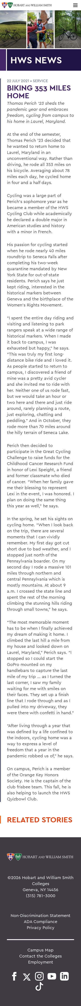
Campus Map (40, 950)
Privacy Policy (40, 927)
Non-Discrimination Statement (40, 915)
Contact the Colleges (40, 956)
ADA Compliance (40, 921)
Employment (40, 962)
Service (40, 80)
